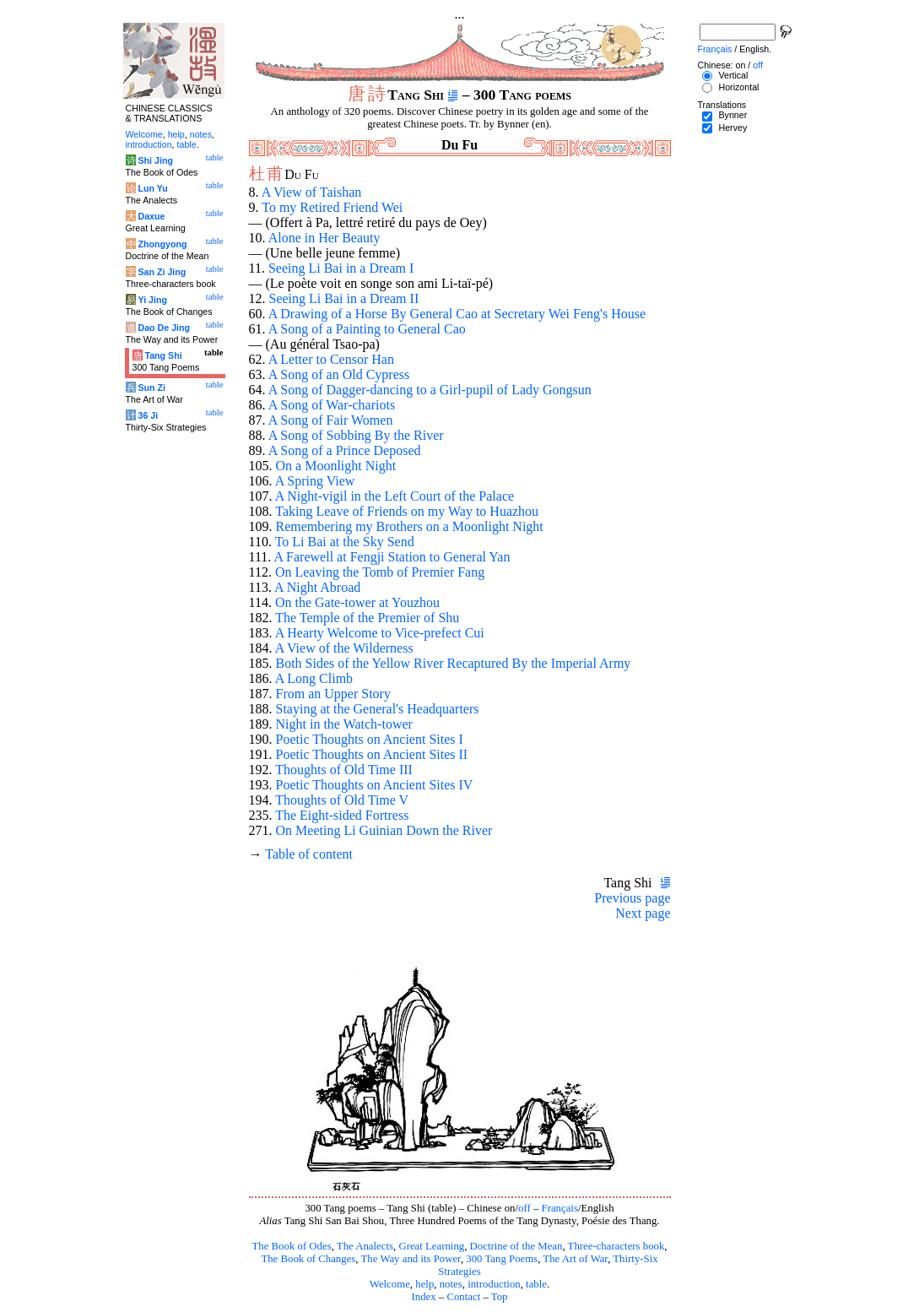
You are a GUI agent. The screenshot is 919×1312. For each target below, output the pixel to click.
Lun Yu (152, 188)
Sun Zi (151, 387)
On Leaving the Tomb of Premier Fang (379, 572)
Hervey (732, 127)
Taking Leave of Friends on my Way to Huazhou (406, 511)
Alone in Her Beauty (324, 237)
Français (560, 1208)
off (524, 1208)
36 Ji (148, 415)
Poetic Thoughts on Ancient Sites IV (374, 785)
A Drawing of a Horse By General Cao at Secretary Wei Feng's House (457, 313)
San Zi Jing (162, 272)
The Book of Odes (291, 1246)
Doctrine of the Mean (516, 1246)
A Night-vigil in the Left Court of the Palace (395, 496)
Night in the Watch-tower (344, 724)
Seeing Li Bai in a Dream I (341, 268)
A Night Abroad (317, 587)
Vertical (733, 75)
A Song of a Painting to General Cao (367, 329)
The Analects (365, 1246)
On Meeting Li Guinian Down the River (384, 830)
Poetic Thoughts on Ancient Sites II (372, 754)
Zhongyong (162, 244)
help (424, 1284)
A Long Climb (314, 678)
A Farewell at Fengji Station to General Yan (391, 557)
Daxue (151, 216)
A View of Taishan (312, 192)
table (536, 1284)
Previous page (632, 898)
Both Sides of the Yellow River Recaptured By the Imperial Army (453, 663)
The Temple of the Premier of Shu (367, 617)
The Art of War (575, 1259)
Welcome (390, 1284)
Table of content (309, 854)
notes (451, 1284)
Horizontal (738, 87)
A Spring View (315, 481)
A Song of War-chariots (332, 405)
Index (423, 1297)
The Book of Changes (308, 1259)
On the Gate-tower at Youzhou (357, 602)
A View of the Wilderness (344, 648)
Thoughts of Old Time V (341, 800)
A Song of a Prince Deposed (344, 450)
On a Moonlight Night (336, 465)
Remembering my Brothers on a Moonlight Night (409, 526)
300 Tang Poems (502, 1259)
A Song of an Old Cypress (339, 374)
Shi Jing (155, 160)
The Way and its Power (411, 1259)
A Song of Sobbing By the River (356, 435)
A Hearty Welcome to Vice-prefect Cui (379, 633)
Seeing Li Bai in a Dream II (344, 298)
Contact (463, 1297)
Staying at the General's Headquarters (377, 709)
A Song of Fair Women (330, 420)
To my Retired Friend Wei (332, 207)
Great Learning (431, 1246)
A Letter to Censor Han (331, 359)
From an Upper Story (333, 693)
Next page (642, 913)
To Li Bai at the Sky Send (344, 541)
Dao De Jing (164, 328)
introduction (494, 1284)
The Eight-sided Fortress (341, 815)
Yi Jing (152, 300)
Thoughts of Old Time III (344, 769)
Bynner (732, 115)
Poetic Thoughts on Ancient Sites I (369, 739)
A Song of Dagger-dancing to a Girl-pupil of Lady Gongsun (430, 389)
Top (499, 1297)
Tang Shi (162, 355)
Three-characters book (616, 1246)
